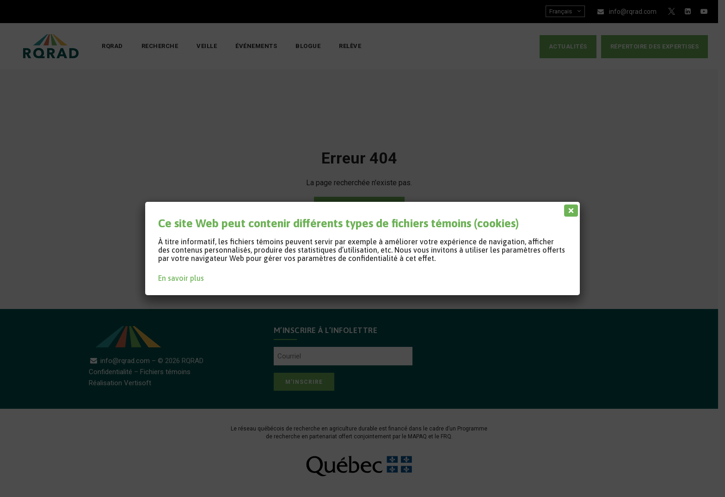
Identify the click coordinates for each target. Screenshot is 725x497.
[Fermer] (569, 208)
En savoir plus (181, 278)
